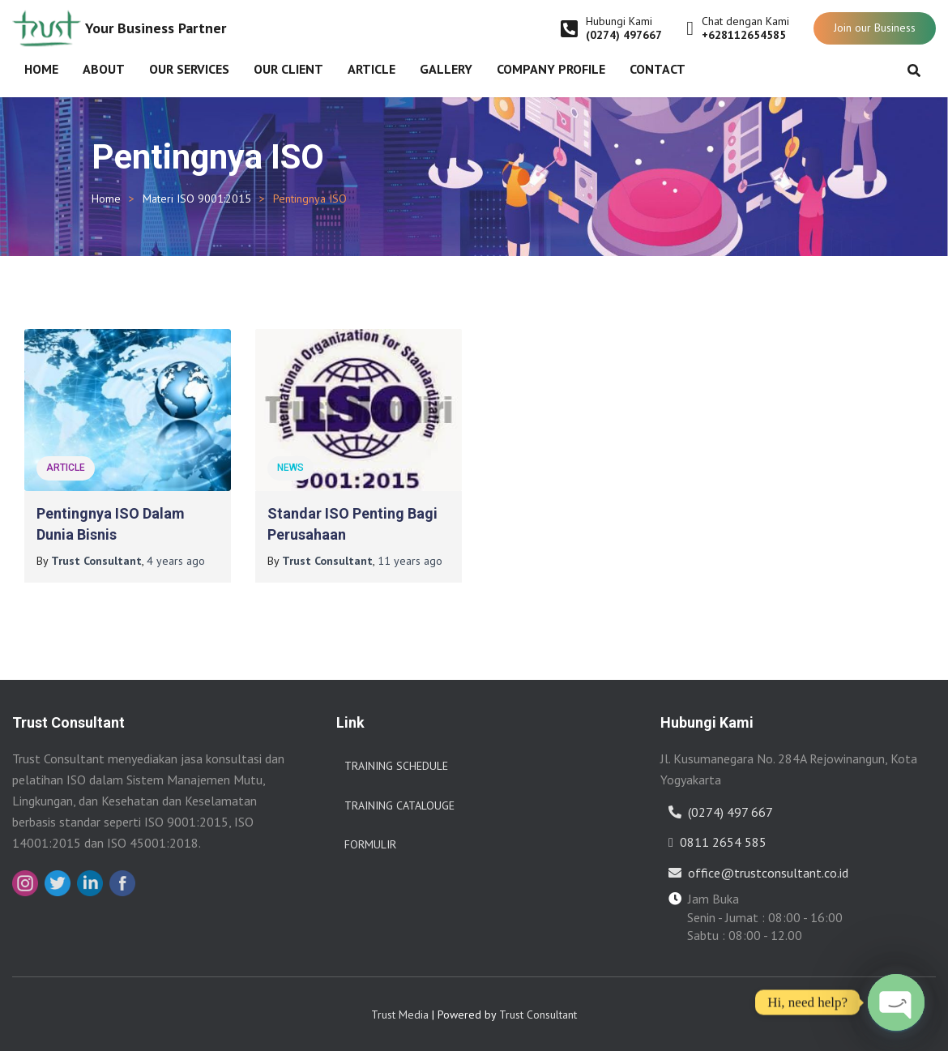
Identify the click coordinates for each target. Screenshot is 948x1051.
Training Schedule (396, 765)
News (290, 467)
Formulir (370, 844)
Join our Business (875, 27)
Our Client (288, 69)
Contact (657, 69)
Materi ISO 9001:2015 (197, 198)
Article (371, 69)
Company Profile (551, 69)
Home (41, 69)
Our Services (189, 69)
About (104, 69)
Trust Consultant (538, 1014)
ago (176, 560)
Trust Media (400, 1014)
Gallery (446, 69)
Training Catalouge (399, 805)
